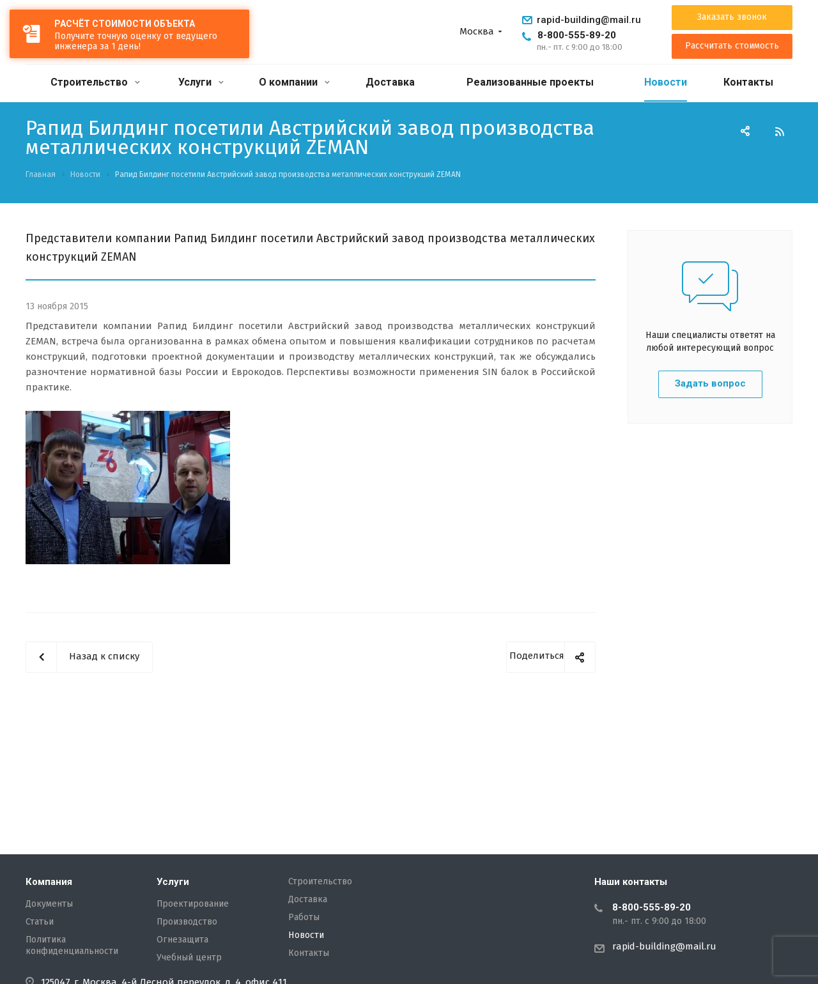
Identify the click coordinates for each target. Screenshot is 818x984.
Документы (49, 904)
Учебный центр (189, 957)
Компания (49, 882)
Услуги (201, 82)
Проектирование (193, 904)
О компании (294, 82)
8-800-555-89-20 (576, 35)
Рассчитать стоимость (732, 46)
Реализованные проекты (530, 82)
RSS (779, 131)
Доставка (390, 82)
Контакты (748, 82)
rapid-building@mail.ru (589, 20)
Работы (304, 917)
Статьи (40, 922)
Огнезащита (182, 939)
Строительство (95, 82)
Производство (187, 922)
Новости (665, 82)
